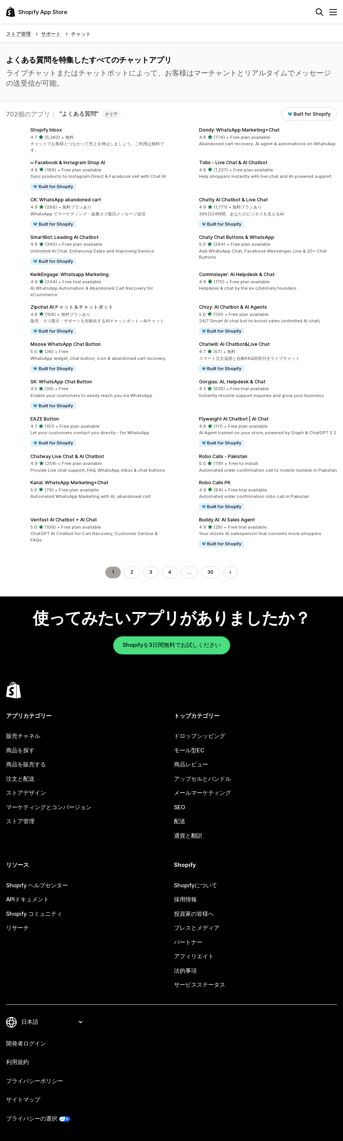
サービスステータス (199, 984)
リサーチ (17, 927)
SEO (179, 807)
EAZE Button (44, 419)
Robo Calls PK (215, 482)
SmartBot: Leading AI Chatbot (64, 237)
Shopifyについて (195, 885)
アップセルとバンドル (202, 778)
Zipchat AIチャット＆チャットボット (71, 307)
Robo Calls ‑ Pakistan (223, 456)
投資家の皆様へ (194, 913)
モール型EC (189, 750)
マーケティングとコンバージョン (49, 807)
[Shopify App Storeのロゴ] (36, 12)
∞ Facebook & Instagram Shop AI (67, 162)
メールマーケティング (202, 792)
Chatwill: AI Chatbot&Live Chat (234, 344)
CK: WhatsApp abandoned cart (65, 199)
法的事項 (185, 970)
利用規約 (17, 1062)
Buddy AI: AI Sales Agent (227, 520)
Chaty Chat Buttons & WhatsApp (236, 237)
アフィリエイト (194, 956)
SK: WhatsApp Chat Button (61, 382)
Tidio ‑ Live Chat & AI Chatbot (233, 162)
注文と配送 (20, 778)
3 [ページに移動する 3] (150, 572)
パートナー (188, 942)
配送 (179, 821)
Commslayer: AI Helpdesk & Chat (237, 274)
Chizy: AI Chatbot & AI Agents (233, 307)
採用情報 (185, 899)
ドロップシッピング (199, 736)
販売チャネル (23, 736)
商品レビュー (191, 764)
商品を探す (20, 750)
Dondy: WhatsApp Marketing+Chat (239, 130)
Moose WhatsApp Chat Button (65, 344)
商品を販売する (26, 764)
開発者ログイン (26, 1043)
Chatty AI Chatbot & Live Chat (233, 199)
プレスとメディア (197, 927)
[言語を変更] (52, 1022)
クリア (111, 114)
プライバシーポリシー (34, 1081)
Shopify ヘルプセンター (37, 885)
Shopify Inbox (46, 130)
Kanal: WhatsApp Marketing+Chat (69, 482)
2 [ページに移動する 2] (131, 572)
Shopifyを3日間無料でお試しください (172, 645)
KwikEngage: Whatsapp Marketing (69, 274)
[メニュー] (333, 12)
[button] (87, 140)
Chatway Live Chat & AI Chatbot (67, 456)
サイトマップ (23, 1099)
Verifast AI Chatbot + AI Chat (63, 520)
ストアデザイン (26, 792)
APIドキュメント (27, 899)
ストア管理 (20, 821)
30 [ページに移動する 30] (210, 572)
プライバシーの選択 (31, 1118)
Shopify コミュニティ (34, 913)
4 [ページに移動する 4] (169, 572)
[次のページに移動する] (230, 572)
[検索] (319, 12)
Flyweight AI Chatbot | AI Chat (234, 419)
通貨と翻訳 (188, 835)
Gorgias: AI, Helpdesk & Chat (232, 382)
